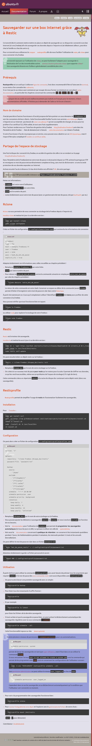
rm (79, 93)
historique (60, 291)
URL (55, 169)
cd (61, 93)
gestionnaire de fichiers (60, 707)
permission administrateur (23, 671)
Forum (33, 11)
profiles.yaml (11, 446)
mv (70, 93)
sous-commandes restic (41, 576)
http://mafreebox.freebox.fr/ (16, 156)
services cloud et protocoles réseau (55, 63)
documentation (18, 526)
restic (77, 52)
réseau (53, 18)
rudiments (37, 87)
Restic (5, 336)
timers (36, 631)
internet (60, 18)
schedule (47, 620)
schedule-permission (49, 637)
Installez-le (7, 340)
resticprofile (42, 52)
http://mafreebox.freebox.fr (65, 127)
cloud (68, 18)
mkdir (66, 93)
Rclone (5, 211)
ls (58, 93)
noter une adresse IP (41, 122)
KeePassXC (78, 195)
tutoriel (85, 18)
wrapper (32, 52)
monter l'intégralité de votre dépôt (22, 707)
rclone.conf (11, 236)
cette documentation (57, 130)
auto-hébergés (72, 119)
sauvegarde (76, 18)
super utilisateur (49, 652)
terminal (6, 87)
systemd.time (65, 529)
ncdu (13, 313)
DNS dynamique (76, 134)
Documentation (19, 11)
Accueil (5, 11)
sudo (22, 654)
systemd (42, 631)
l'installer (12, 410)
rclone (84, 52)
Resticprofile (10, 397)
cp (74, 93)
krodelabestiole (19, 724)
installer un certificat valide (36, 137)
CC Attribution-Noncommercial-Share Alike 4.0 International (75, 741)
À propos (43, 11)
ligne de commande (40, 84)
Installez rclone (8, 215)
